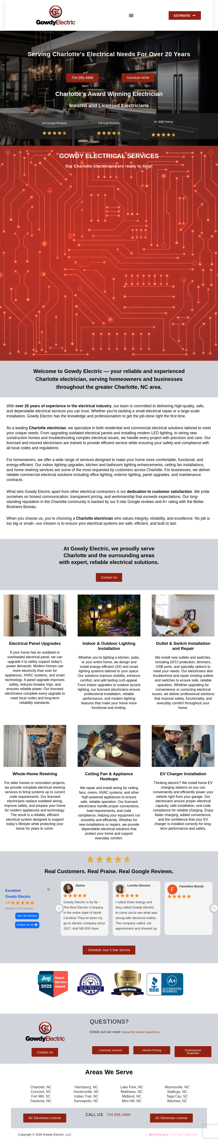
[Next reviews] (214, 909)
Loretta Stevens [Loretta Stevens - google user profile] (138, 886)
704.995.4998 (119, 1114)
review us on (25, 925)
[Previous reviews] (59, 909)
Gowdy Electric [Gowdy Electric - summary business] (18, 897)
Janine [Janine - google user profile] (80, 886)
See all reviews (27, 916)
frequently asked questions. (142, 1031)
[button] (131, 15)
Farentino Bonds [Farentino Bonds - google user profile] (191, 887)
